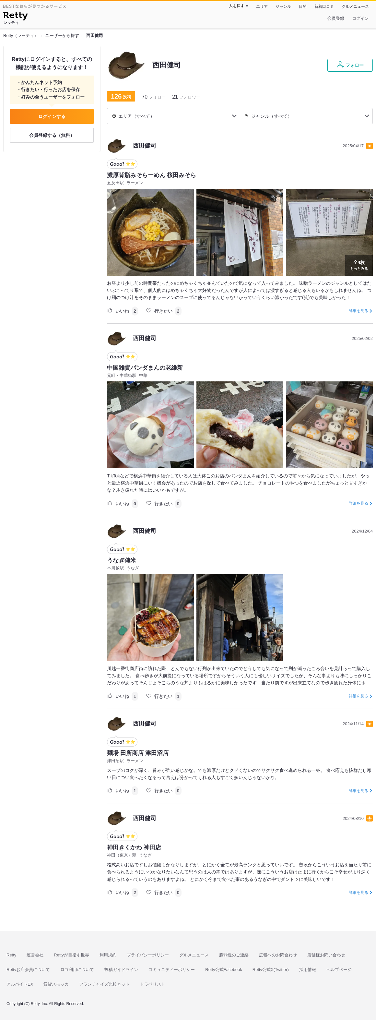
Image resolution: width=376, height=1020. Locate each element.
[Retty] (15, 17)
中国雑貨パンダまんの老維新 (145, 368)
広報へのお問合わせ (278, 955)
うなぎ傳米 (121, 560)
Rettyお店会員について (28, 969)
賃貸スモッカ (56, 984)
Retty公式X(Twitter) (271, 969)
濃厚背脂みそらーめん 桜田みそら (151, 175)
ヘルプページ (339, 969)
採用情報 (307, 969)
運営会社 (35, 955)
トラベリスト (152, 984)
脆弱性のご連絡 (234, 955)
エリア (262, 6)
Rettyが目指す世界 (71, 955)
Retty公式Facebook (223, 969)
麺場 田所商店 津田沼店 (138, 753)
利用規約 (108, 955)
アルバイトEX (19, 984)
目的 (303, 6)
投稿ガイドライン (121, 969)
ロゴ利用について (77, 969)
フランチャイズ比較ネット (104, 984)
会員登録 (335, 18)
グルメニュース (355, 6)
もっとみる (359, 264)
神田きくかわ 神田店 (134, 847)
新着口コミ (324, 6)
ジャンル (283, 6)
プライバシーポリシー (148, 955)
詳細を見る (358, 310)
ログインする (51, 116)
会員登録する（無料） (52, 135)
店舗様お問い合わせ (326, 955)
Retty (11, 955)
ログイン (360, 18)
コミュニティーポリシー (171, 969)
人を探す (236, 6)
